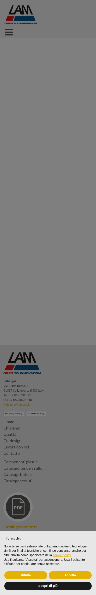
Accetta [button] (70, 575)
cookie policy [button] (62, 555)
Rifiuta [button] (26, 575)
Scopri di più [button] (48, 586)
